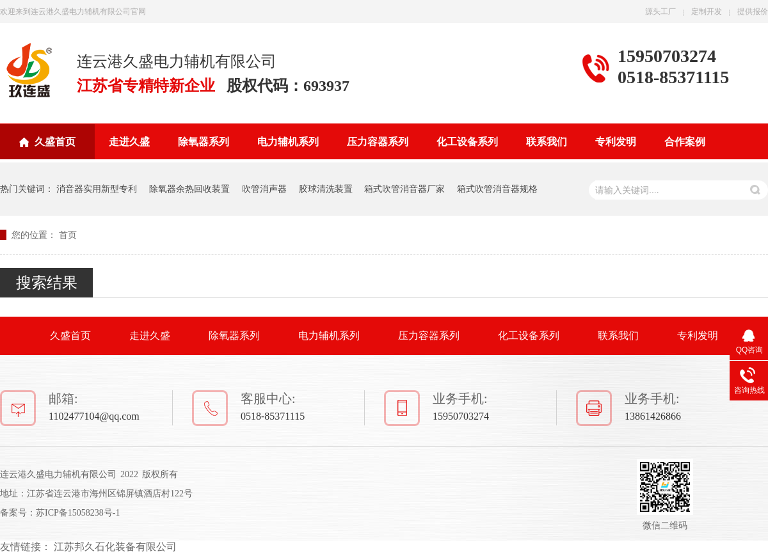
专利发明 (615, 141)
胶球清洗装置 (326, 189)
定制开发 (706, 11)
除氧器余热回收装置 (189, 189)
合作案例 (684, 141)
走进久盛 (129, 141)
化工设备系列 (467, 141)
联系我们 (546, 141)
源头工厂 (660, 11)
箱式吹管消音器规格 (497, 189)
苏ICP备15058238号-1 (78, 513)
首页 (68, 235)
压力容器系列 (377, 141)
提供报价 (752, 11)
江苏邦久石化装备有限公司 (115, 546)
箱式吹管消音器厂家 (404, 189)
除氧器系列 (203, 141)
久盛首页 (55, 141)
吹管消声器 (264, 189)
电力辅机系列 (288, 141)
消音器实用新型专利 (96, 189)
